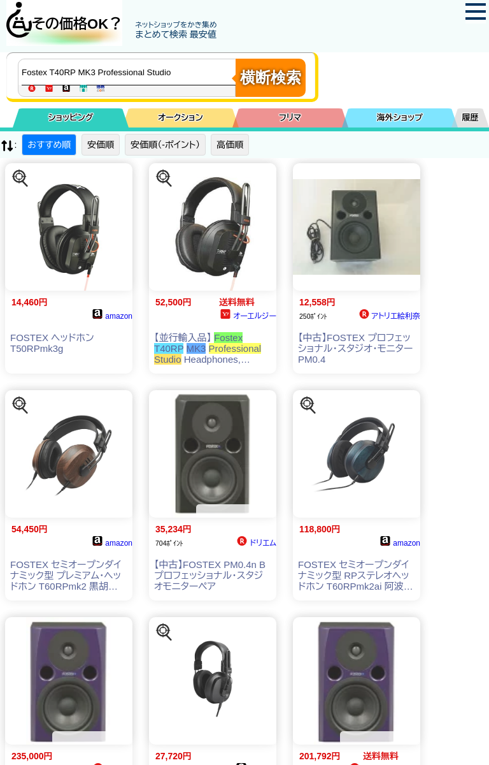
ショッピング (71, 117)
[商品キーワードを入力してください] (129, 72)
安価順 (100, 145)
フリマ (290, 117)
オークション (180, 117)
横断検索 (270, 77)
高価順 (229, 145)
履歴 (470, 117)
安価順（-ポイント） (165, 145)
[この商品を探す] (20, 178)
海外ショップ (400, 117)
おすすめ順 (49, 145)
